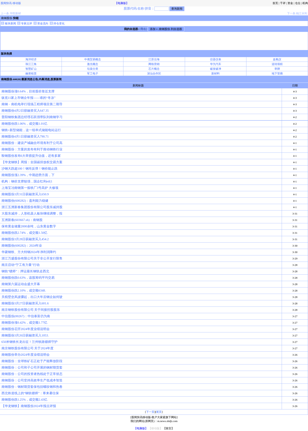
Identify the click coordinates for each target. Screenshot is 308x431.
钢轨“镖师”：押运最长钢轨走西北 (25, 271)
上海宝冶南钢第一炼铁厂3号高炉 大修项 (29, 188)
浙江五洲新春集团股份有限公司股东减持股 (31, 207)
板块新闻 (8, 23)
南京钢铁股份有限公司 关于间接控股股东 (30, 309)
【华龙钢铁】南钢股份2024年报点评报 (28, 406)
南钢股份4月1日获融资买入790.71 (25, 136)
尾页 (159, 411)
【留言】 (168, 428)
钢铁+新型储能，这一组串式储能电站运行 (31, 130)
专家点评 (24, 23)
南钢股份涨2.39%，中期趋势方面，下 (28, 175)
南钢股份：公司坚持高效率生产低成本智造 (31, 380)
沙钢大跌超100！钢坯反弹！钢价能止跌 (29, 168)
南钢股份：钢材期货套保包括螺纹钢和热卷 (31, 386)
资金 (290, 3)
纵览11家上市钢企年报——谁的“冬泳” (28, 97)
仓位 (298, 3)
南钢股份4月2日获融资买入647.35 (25, 110)
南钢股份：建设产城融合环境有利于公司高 (31, 143)
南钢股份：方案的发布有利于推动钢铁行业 (31, 149)
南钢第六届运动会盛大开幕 (20, 284)
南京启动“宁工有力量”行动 (20, 265)
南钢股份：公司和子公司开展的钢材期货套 (31, 367)
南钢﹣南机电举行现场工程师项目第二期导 (31, 104)
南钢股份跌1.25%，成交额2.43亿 (24, 399)
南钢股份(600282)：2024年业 (21, 245)
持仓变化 (57, 23)
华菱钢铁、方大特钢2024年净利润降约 (28, 252)
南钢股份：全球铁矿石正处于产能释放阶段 (31, 361)
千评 (283, 3)
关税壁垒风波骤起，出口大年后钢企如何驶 (31, 297)
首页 (275, 3)
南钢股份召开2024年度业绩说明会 (25, 329)
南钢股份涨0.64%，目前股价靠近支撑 (28, 91)
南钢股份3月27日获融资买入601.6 (25, 303)
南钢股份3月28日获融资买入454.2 (25, 239)
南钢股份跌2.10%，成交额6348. (23, 290)
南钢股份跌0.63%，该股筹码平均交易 (28, 277)
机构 (305, 3)
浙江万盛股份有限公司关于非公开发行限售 (31, 258)
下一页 (150, 411)
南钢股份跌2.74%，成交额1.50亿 (24, 232)
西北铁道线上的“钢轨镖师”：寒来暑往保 (30, 393)
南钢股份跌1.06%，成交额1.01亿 (24, 123)
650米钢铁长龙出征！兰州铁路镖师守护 (29, 342)
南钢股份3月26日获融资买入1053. (25, 335)
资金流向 (41, 23)
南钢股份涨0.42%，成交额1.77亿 (24, 322)
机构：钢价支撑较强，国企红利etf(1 (26, 181)
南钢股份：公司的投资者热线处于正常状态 (31, 374)
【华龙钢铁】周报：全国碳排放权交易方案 (31, 162)
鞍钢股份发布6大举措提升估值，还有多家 (31, 155)
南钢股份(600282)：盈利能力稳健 (25, 200)
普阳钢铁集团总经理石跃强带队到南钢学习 (31, 117)
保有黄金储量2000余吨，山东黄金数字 (28, 226)
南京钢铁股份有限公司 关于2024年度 (27, 348)
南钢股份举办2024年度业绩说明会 (25, 354)
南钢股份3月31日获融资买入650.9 (25, 194)
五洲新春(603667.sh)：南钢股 (22, 220)
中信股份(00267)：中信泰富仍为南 (25, 316)
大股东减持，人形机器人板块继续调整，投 (31, 213)
